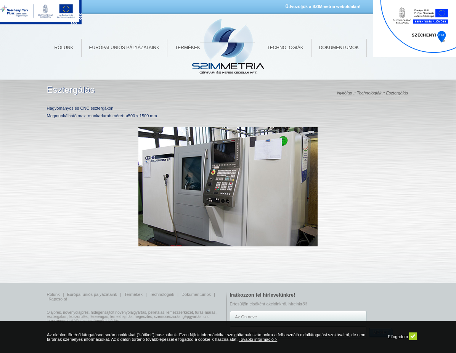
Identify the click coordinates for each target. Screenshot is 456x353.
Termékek (187, 47)
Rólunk (64, 47)
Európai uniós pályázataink (124, 47)
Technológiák (285, 47)
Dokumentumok (339, 47)
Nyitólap (344, 93)
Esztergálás (397, 93)
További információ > (258, 339)
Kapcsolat (58, 299)
